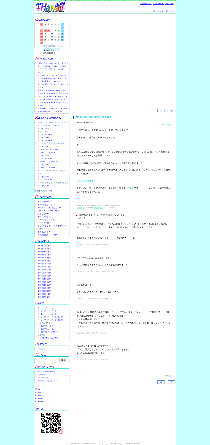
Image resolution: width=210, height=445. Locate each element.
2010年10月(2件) (44, 255)
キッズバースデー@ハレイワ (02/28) (52, 75)
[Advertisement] (122, 46)
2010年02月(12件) (45, 276)
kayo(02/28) (45, 155)
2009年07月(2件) (44, 297)
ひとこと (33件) (44, 214)
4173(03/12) (45, 131)
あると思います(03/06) (49, 149)
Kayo (40, 349)
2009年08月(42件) (45, 294)
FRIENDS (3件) (44, 223)
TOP (169, 375)
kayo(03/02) (45, 164)
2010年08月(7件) (44, 261)
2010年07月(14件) (45, 264)
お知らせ (81, 207)
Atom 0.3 (41, 398)
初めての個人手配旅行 (49, 332)
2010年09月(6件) (44, 258)
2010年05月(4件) (44, 267)
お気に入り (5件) (44, 232)
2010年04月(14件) (45, 270)
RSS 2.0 (41, 395)
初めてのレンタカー (48, 329)
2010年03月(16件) (45, 273)
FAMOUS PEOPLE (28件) (48, 211)
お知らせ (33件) (44, 202)
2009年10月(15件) (45, 288)
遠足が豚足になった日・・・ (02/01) (52, 108)
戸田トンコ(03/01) (48, 168)
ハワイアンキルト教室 (49, 338)
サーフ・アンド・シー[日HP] (52, 317)
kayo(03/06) (45, 137)
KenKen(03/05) (46, 140)
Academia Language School (48, 381)
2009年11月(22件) (44, 285)
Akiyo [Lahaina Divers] (46, 372)
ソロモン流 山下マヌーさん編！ (93, 117)
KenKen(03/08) (46, 134)
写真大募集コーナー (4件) (48, 235)
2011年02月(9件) (44, 249)
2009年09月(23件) (45, 291)
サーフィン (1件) (44, 217)
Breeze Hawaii (43, 378)
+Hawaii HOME (145, 4)
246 (43, 349)
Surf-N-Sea (87, 76)
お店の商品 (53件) (45, 205)
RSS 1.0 (41, 392)
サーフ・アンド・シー (163, 11)
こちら (131, 188)
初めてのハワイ (47, 326)
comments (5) (99, 207)
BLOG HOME (158, 4)
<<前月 (44, 46)
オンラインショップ (48, 314)
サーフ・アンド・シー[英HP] (52, 320)
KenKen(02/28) (46, 158)
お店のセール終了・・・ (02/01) (50, 111)
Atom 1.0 (41, 401)
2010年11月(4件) (44, 252)
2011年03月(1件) (44, 246)
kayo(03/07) (45, 146)
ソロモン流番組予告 (86, 181)
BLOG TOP (169, 4)
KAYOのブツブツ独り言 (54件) (50, 208)
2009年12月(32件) (45, 282)
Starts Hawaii (42, 375)
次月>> (59, 46)
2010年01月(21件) (45, 279)
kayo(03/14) (45, 128)
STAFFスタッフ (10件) (46, 220)
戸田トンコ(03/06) (48, 152)
